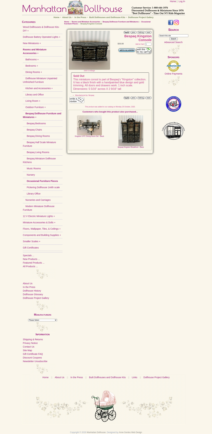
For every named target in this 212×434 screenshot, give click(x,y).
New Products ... (31, 259)
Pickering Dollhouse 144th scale (41, 187)
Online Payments (173, 73)
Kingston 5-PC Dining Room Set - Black (89, 136)
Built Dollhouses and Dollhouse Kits (107, 17)
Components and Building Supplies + (42, 235)
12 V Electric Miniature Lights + (39, 216)
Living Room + (31, 101)
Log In (182, 1)
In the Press (80, 17)
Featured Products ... (34, 262)
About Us (67, 17)
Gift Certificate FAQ (33, 354)
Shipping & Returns (33, 339)
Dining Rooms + (32, 72)
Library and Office (33, 94)
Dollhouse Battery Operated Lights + (41, 37)
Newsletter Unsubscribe (35, 361)
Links (134, 377)
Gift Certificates (31, 247)
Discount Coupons (32, 357)
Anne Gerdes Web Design (130, 432)
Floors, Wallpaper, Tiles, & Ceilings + (42, 228)
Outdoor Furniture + (34, 107)
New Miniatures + (32, 43)
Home (173, 1)
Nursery (29, 174)
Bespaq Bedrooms (34, 123)
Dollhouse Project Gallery (140, 17)
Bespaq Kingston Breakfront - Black (131, 147)
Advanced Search (173, 42)
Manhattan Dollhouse (96, 432)
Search (173, 29)
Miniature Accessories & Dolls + (39, 222)
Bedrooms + (30, 65)
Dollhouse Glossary (33, 294)
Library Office (31, 193)
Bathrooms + (31, 59)
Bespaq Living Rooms (36, 152)
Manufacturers (42, 314)
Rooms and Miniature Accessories (86, 22)
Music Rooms (32, 168)
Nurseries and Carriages (37, 200)
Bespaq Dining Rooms (36, 136)
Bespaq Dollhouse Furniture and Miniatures (121, 22)
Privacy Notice (30, 343)
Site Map (27, 350)
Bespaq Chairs (32, 129)
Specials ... (28, 255)
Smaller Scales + (31, 241)
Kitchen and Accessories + (38, 88)
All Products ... (30, 266)
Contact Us (28, 346)
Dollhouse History (32, 290)
